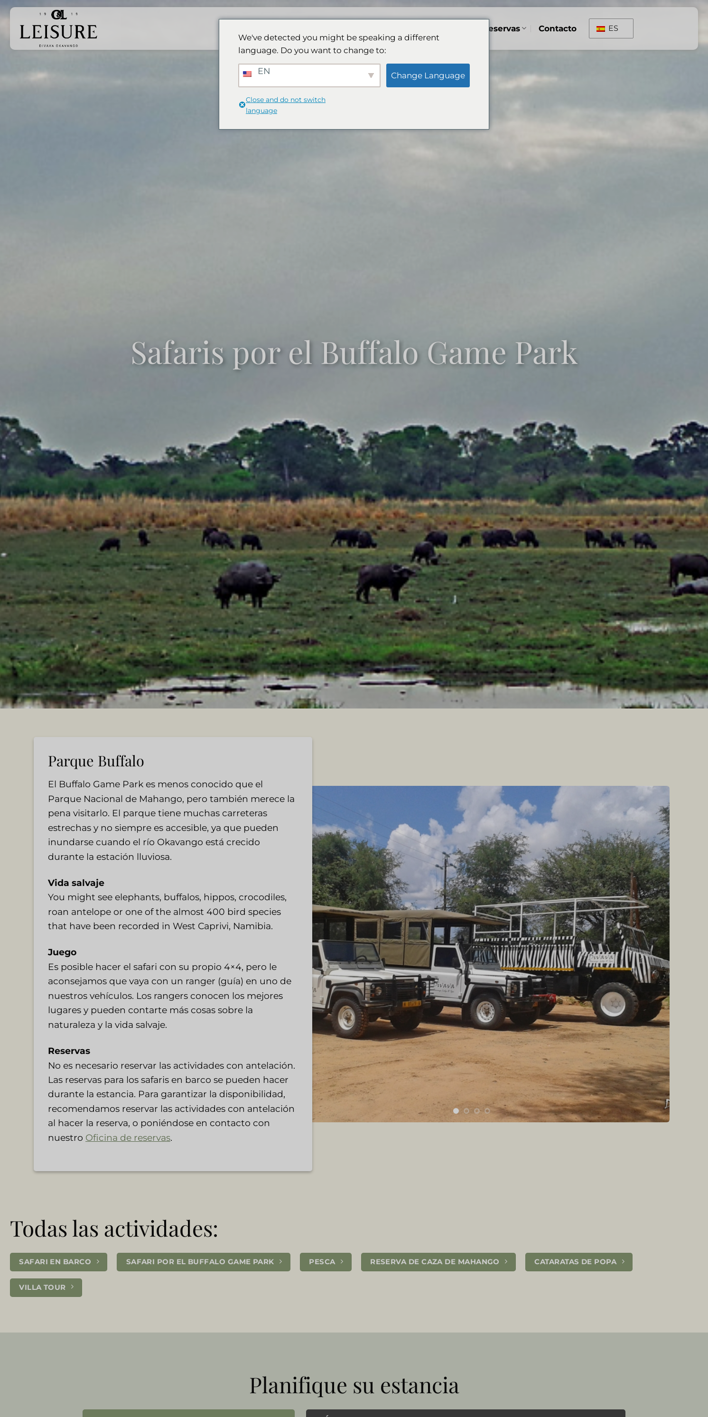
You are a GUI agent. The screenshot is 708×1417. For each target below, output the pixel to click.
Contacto (558, 28)
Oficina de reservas (127, 1137)
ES (607, 28)
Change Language (428, 75)
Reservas (504, 28)
